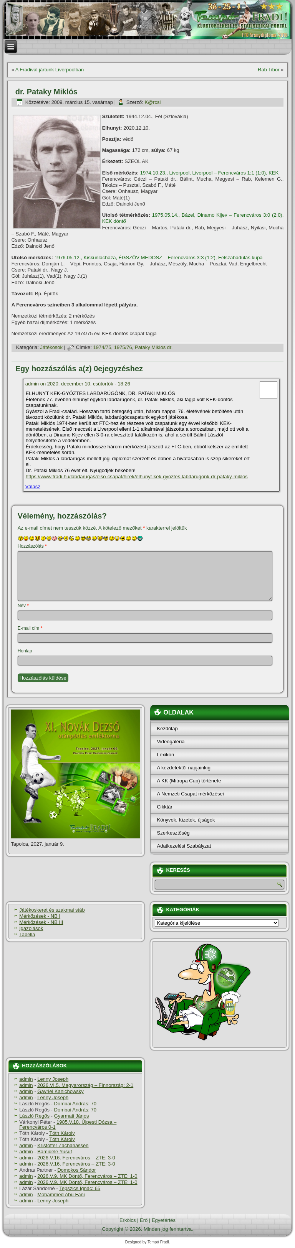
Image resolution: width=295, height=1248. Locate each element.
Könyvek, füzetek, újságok (186, 820)
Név (23, 605)
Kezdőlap (167, 728)
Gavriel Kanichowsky (60, 1091)
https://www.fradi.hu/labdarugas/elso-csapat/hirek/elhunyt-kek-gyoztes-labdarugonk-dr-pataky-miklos (137, 476)
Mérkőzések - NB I (39, 916)
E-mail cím (30, 628)
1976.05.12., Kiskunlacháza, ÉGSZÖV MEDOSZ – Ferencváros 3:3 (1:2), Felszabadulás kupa (159, 257)
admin (32, 384)
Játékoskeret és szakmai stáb (52, 910)
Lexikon (165, 754)
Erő (144, 1220)
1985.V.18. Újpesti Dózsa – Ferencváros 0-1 (67, 1124)
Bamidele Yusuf (54, 1151)
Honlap (25, 651)
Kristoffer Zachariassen (62, 1145)
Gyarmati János (71, 1116)
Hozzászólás (32, 546)
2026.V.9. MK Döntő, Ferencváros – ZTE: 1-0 (87, 1176)
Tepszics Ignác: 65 (79, 1188)
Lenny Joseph (52, 1079)
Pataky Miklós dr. (153, 347)
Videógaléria (170, 741)
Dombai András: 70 (75, 1103)
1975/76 (123, 347)
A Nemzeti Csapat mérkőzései (190, 794)
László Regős (34, 1116)
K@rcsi (152, 102)
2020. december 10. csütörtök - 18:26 (88, 384)
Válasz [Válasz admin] (32, 486)
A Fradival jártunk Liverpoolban (49, 69)
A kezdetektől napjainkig (183, 768)
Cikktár (164, 807)
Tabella (27, 934)
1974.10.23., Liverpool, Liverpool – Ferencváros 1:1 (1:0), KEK (209, 173)
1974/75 (102, 347)
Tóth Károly (62, 1133)
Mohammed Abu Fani (61, 1194)
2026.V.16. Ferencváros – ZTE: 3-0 (76, 1158)
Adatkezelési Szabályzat (184, 846)
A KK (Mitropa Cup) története (189, 781)
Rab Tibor (268, 69)
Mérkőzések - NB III (41, 922)
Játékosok (51, 347)
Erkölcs (127, 1220)
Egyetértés (164, 1220)
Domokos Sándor (76, 1170)
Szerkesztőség (173, 833)
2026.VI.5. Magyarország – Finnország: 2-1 (85, 1085)
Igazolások (31, 928)
